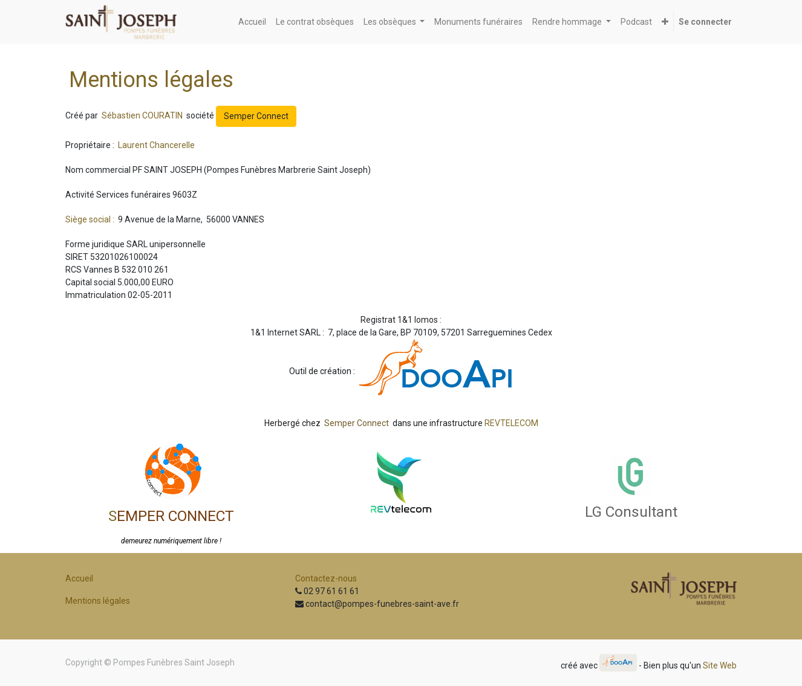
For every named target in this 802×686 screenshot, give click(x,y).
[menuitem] (252, 22)
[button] (665, 22)
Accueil (79, 578)
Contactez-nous (326, 578)
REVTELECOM (511, 423)
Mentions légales (97, 601)
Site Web (720, 665)
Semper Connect (256, 116)
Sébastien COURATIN (143, 115)
